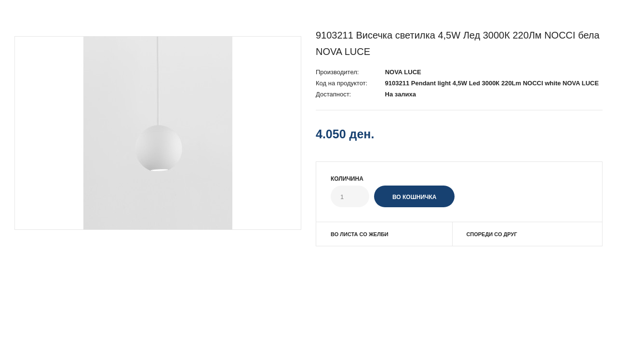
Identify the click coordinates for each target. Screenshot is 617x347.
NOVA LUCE (403, 72)
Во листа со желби (360, 234)
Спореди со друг (491, 234)
